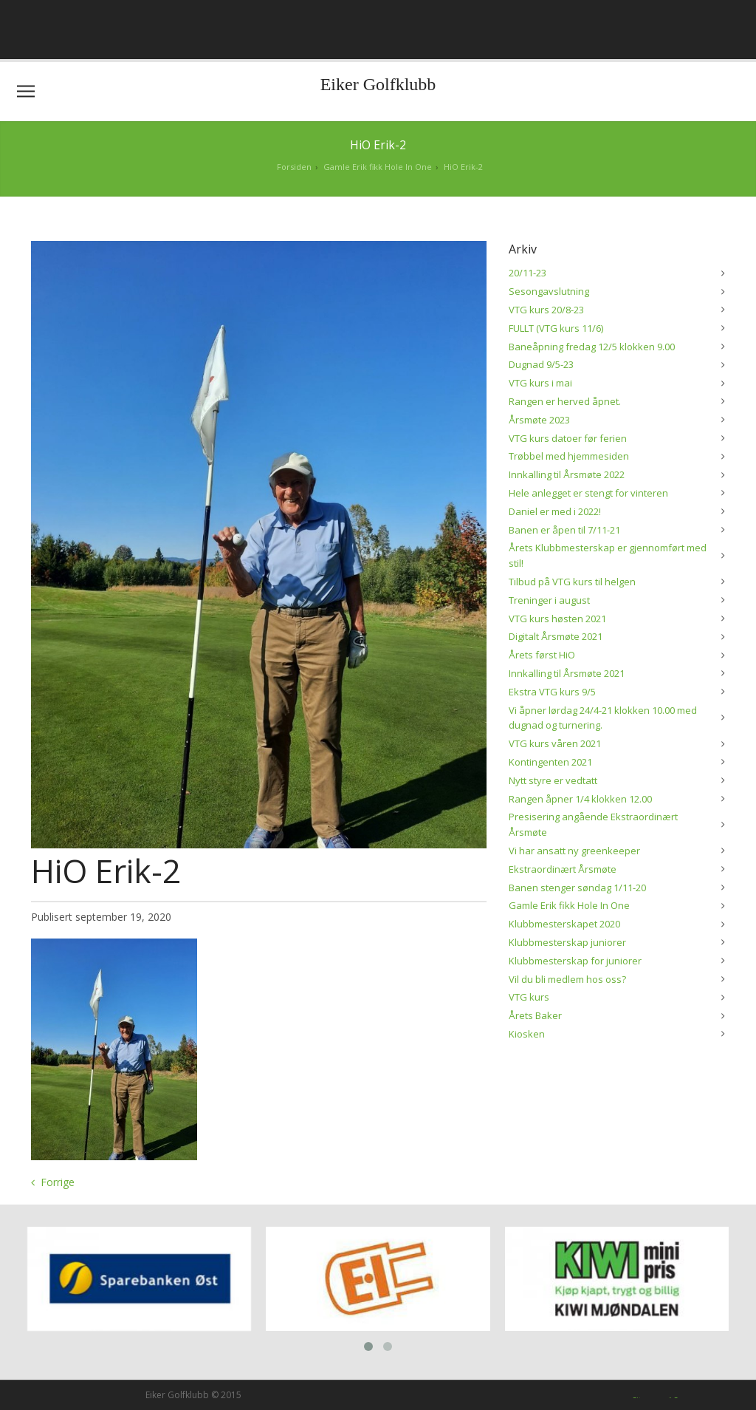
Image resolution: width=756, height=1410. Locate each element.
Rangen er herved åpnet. (565, 401)
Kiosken (527, 1034)
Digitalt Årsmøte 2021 (555, 636)
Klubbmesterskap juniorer (567, 942)
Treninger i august (549, 600)
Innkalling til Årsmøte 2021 (567, 673)
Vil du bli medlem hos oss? (567, 979)
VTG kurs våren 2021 (555, 743)
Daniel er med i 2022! (555, 511)
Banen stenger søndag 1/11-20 (577, 887)
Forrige (58, 1182)
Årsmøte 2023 (539, 419)
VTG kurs (529, 997)
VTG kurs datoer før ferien (568, 438)
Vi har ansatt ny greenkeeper (574, 850)
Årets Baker (535, 1015)
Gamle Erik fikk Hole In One (377, 166)
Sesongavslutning (549, 291)
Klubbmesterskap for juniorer (575, 960)
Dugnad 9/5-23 (541, 364)
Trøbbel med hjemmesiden (569, 456)
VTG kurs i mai (540, 382)
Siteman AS (655, 1396)
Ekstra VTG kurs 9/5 (552, 691)
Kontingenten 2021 (550, 762)
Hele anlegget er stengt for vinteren (588, 493)
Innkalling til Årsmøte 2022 (567, 474)
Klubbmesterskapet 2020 (564, 923)
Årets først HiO (542, 654)
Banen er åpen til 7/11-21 (564, 530)
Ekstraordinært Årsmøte (562, 869)
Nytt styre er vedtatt (553, 780)
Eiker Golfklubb (378, 84)
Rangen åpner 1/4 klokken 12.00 (580, 799)
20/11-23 (527, 272)
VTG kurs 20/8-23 (546, 309)
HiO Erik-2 (463, 166)
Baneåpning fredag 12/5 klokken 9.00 (592, 346)
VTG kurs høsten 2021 (557, 618)
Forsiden (294, 166)
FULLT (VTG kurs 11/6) (556, 328)
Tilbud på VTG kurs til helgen (572, 581)
